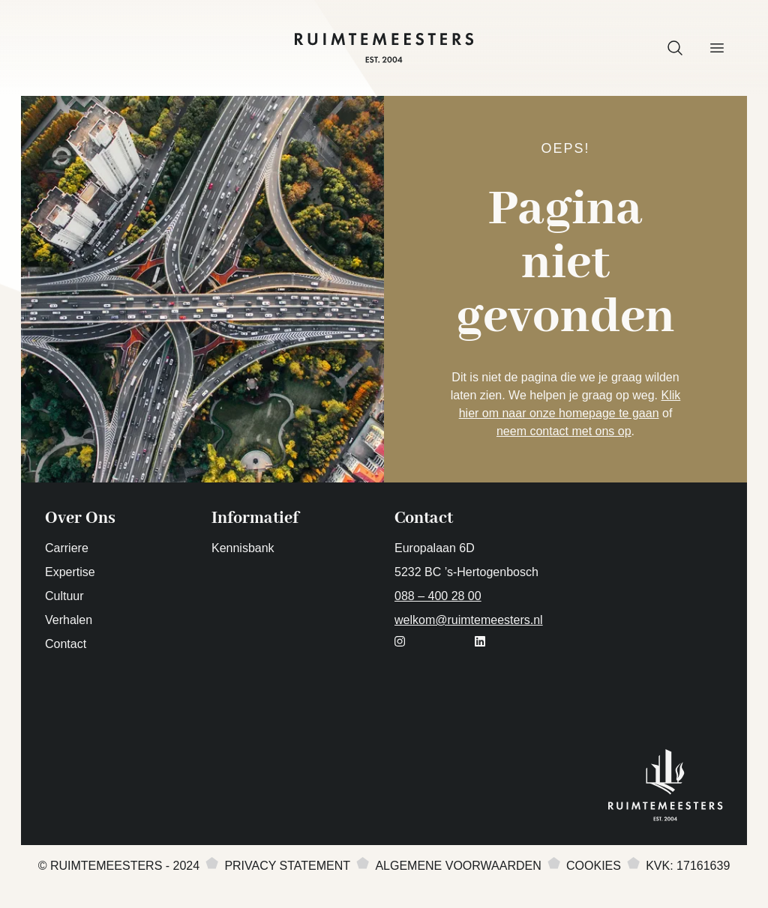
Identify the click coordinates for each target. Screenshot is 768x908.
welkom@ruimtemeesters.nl (468, 620)
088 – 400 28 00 (438, 596)
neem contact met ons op (564, 431)
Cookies (593, 865)
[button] (675, 48)
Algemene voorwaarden (458, 865)
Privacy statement (287, 865)
